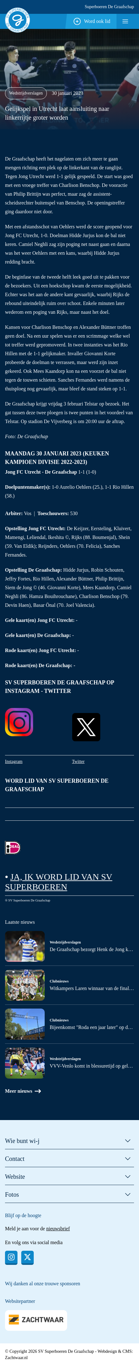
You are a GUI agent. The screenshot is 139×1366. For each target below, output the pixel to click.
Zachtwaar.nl (16, 1357)
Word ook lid (91, 21)
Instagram (13, 761)
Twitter (78, 761)
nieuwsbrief (58, 1228)
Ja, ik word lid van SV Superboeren (58, 881)
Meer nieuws (23, 1091)
